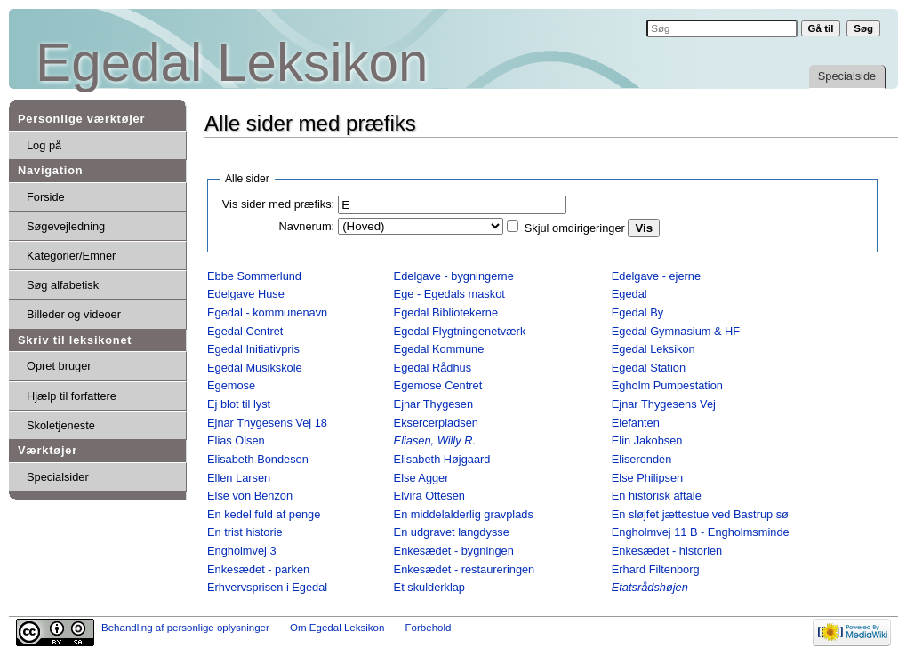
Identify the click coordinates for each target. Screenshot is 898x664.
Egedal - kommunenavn (267, 312)
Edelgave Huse (246, 293)
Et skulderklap (429, 587)
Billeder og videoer (74, 314)
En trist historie (245, 532)
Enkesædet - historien (667, 550)
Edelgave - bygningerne (454, 276)
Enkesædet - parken (258, 569)
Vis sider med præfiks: (278, 204)
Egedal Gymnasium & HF (676, 331)
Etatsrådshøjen (650, 587)
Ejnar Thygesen (433, 404)
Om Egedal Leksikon (337, 627)
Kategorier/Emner (71, 255)
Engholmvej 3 (242, 550)
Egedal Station (649, 367)
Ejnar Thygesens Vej (664, 404)
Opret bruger (59, 365)
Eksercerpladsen (436, 422)
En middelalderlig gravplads (463, 514)
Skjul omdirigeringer (575, 228)
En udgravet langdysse (451, 532)
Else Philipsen (647, 477)
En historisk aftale (657, 495)
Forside (46, 197)
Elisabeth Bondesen (258, 459)
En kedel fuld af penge (263, 514)
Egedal (629, 293)
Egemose (231, 385)
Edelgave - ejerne (656, 276)
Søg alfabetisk (63, 285)
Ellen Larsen (238, 477)
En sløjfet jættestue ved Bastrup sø (700, 514)
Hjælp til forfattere (71, 396)
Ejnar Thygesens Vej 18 (267, 422)
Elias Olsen (236, 440)
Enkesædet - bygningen (454, 550)
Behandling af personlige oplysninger (185, 627)
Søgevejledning (66, 226)
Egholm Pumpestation (667, 385)
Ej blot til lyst (238, 404)
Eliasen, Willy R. (435, 440)
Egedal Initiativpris (253, 349)
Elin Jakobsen (647, 440)
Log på (44, 145)
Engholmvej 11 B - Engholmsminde (701, 532)
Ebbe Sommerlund (254, 276)
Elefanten (636, 422)
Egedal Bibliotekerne (446, 312)
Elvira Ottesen (429, 495)
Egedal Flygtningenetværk (460, 331)
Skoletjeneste (61, 425)
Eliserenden (642, 459)
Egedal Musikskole (254, 367)
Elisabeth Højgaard (442, 459)
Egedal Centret (245, 331)
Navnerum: (307, 226)
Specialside (847, 76)
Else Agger (421, 477)
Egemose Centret (438, 385)
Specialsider (58, 477)
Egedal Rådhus (433, 367)
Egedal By (637, 312)
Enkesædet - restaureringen (464, 569)
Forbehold (428, 627)
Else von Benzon (250, 495)
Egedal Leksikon (232, 62)
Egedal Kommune (439, 349)
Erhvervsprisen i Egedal (267, 587)
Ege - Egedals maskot (449, 293)
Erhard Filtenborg (656, 569)
